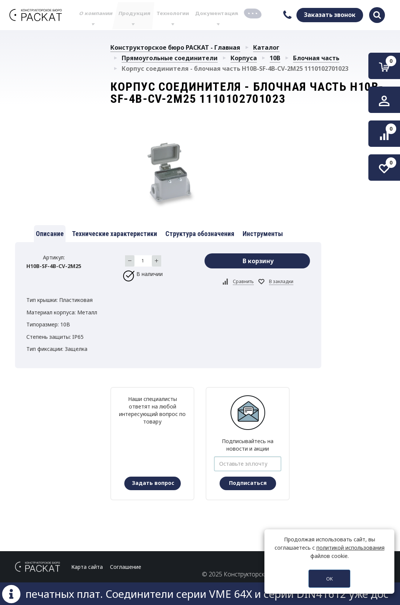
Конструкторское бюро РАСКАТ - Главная (175, 47)
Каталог (266, 47)
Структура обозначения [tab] (199, 234)
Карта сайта (87, 566)
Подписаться (248, 482)
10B (275, 58)
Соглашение (125, 566)
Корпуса (244, 58)
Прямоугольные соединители (170, 58)
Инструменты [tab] (263, 234)
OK (329, 578)
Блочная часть (316, 58)
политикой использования (350, 547)
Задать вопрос (153, 482)
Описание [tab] (50, 234)
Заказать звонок (330, 15)
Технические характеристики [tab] (114, 234)
